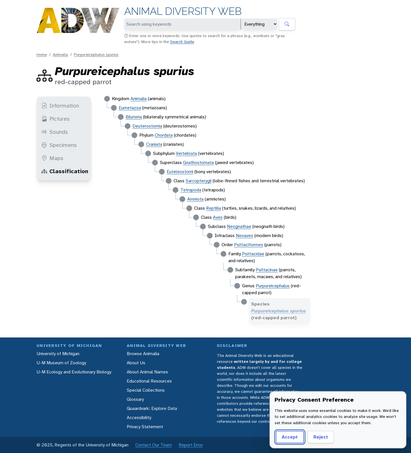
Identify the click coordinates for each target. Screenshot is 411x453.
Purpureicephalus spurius (96, 54)
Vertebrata (186, 153)
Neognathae (239, 226)
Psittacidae (253, 254)
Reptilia (213, 208)
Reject (320, 437)
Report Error (191, 445)
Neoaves (244, 235)
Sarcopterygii (198, 181)
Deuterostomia (147, 126)
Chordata (164, 135)
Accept (290, 437)
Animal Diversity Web (182, 11)
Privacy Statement (145, 427)
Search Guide (182, 41)
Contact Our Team (153, 445)
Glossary (135, 399)
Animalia (60, 54)
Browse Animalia (143, 354)
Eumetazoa (130, 108)
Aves (218, 217)
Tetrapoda (190, 190)
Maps (52, 158)
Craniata (154, 144)
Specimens (59, 145)
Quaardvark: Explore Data (152, 408)
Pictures (55, 118)
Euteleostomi (180, 172)
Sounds (54, 132)
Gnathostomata (198, 162)
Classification (64, 171)
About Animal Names (147, 372)
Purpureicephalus (273, 286)
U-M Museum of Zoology (61, 363)
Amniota (195, 199)
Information (60, 105)
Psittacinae (267, 270)
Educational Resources (149, 381)
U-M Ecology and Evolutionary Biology (74, 372)
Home (42, 54)
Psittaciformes (248, 245)
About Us (136, 363)
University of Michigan (58, 354)
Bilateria (134, 117)
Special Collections (146, 390)
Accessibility (139, 417)
